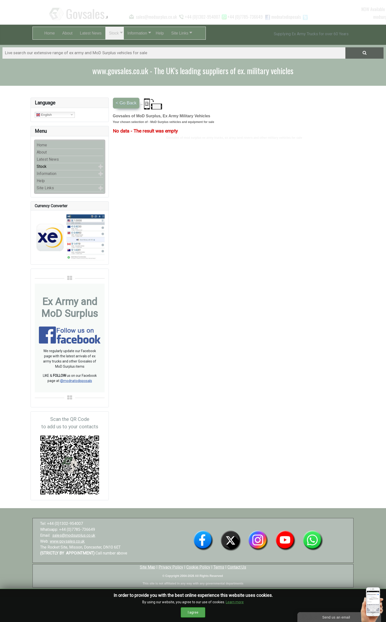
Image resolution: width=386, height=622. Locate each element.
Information (46, 173)
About (42, 152)
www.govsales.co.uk (67, 541)
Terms (218, 567)
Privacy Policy (171, 567)
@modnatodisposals (76, 381)
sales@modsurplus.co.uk (73, 535)
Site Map (147, 567)
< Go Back (126, 103)
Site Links (45, 188)
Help (41, 180)
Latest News (48, 159)
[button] (114, 33)
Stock (42, 166)
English (44, 115)
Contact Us (236, 567)
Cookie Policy (198, 567)
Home (42, 145)
